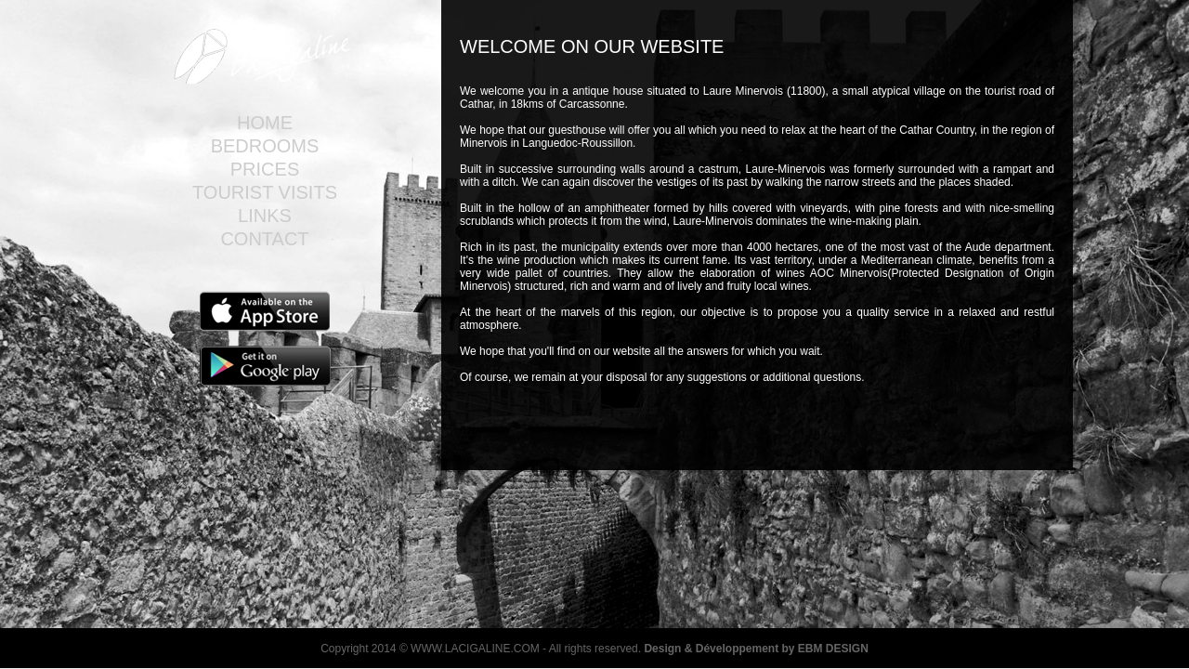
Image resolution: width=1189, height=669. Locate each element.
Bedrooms (265, 146)
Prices (264, 169)
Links (265, 215)
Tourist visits (264, 192)
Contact (264, 239)
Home (265, 122)
